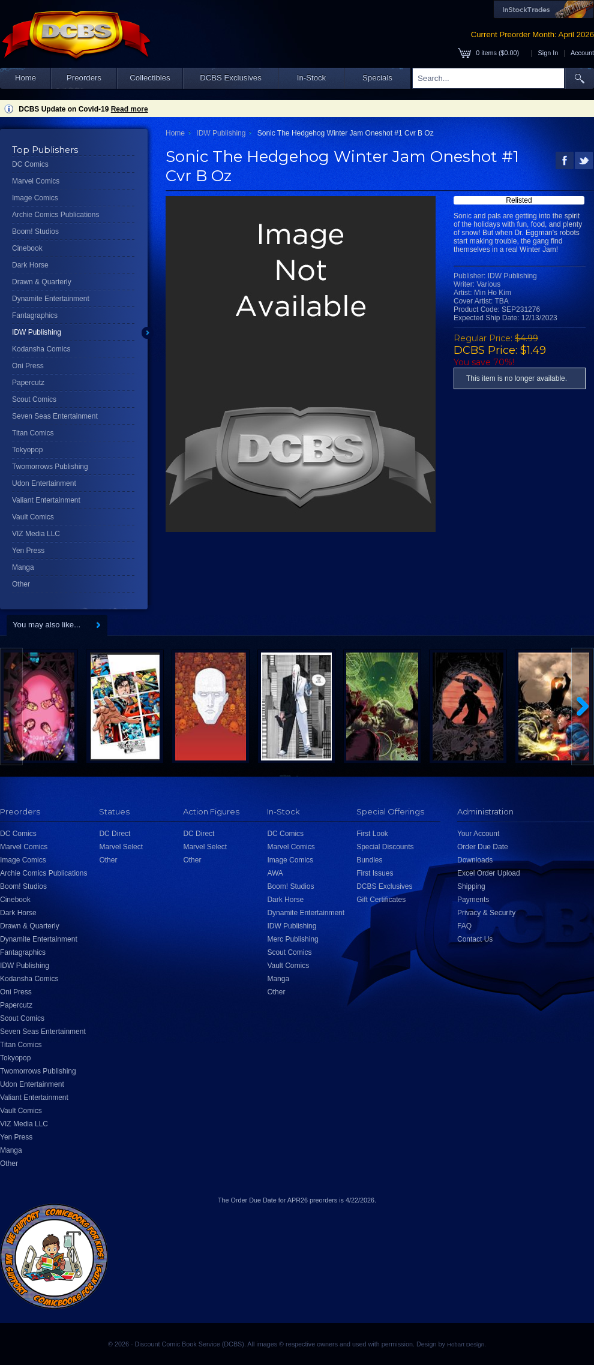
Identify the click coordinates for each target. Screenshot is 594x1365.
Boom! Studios (35, 231)
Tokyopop (27, 450)
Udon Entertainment (44, 483)
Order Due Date (482, 847)
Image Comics (35, 198)
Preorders (84, 77)
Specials (377, 77)
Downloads (475, 860)
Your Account (478, 833)
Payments (473, 899)
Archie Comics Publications (55, 215)
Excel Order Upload (488, 873)
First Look (372, 833)
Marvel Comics (35, 181)
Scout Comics (34, 399)
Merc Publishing (292, 939)
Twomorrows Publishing (50, 466)
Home (25, 77)
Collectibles (150, 77)
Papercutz (28, 382)
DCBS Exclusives (231, 77)
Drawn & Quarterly (41, 282)
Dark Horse (30, 265)
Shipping (471, 886)
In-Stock (311, 77)
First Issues (374, 873)
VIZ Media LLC (36, 534)
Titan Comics (33, 433)
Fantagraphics (35, 315)
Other (21, 584)
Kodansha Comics (41, 349)
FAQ (464, 926)
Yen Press (28, 550)
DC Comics (30, 164)
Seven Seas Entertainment (55, 416)
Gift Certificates (381, 899)
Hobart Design (465, 1344)
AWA (275, 873)
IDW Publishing (36, 332)
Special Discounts (384, 847)
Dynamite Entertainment (50, 298)
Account (582, 52)
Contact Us (475, 939)
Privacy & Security (486, 913)
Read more (129, 109)
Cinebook (27, 248)
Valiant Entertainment (46, 500)
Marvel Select (121, 847)
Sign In (548, 52)
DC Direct (114, 833)
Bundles (369, 860)
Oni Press (28, 366)
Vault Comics (33, 517)
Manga (23, 567)
